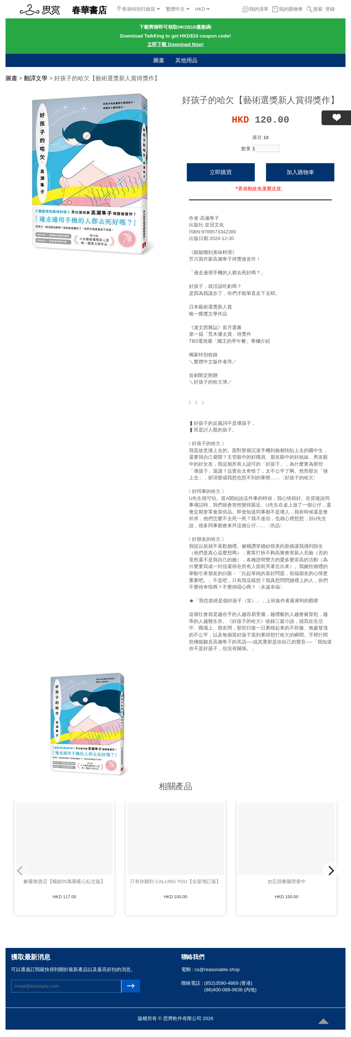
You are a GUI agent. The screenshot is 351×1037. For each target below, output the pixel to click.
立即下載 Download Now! (175, 44)
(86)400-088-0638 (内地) (230, 989)
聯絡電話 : (192, 983)
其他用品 (186, 60)
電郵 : (188, 969)
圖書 (158, 60)
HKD (202, 9)
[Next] (330, 871)
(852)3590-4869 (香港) (228, 983)
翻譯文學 (36, 78)
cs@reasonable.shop (216, 969)
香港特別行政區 (138, 9)
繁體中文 (177, 9)
